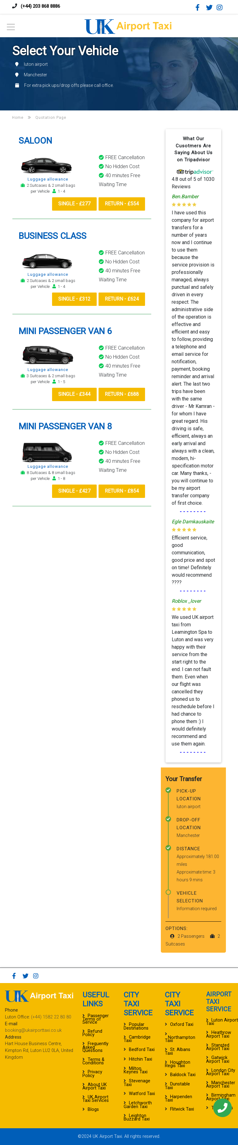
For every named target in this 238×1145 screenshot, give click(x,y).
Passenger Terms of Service (95, 1019)
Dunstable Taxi (177, 1085)
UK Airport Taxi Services (95, 1098)
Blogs (93, 1109)
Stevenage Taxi (137, 1082)
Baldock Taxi (183, 1074)
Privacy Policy (92, 1073)
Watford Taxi (142, 1093)
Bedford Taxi (142, 1049)
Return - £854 (121, 492)
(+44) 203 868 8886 (42, 6)
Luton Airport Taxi (222, 1022)
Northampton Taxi (180, 1039)
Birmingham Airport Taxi (221, 1097)
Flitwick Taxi (182, 1109)
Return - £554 (121, 204)
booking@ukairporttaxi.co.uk (33, 1030)
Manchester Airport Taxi (220, 1084)
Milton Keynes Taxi (136, 1070)
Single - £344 (72, 395)
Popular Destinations (136, 1026)
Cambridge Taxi (137, 1039)
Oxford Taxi (181, 1024)
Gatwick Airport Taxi (217, 1059)
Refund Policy (92, 1033)
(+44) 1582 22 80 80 (51, 1017)
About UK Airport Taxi (94, 1086)
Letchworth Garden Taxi (138, 1104)
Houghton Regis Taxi (177, 1064)
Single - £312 (72, 299)
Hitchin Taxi (140, 1059)
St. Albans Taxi (177, 1051)
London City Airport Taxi (220, 1072)
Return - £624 (121, 299)
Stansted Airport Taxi (217, 1047)
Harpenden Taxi (178, 1098)
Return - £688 (121, 395)
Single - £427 (72, 492)
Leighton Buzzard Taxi (137, 1117)
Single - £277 (72, 204)
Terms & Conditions (93, 1061)
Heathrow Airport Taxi (218, 1034)
